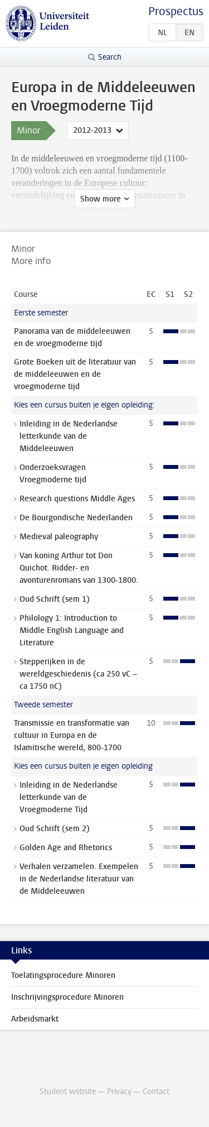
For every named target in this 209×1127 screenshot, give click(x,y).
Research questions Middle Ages (77, 498)
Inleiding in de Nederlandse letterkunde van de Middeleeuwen (69, 436)
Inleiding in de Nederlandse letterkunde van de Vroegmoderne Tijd (69, 797)
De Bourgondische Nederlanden (76, 517)
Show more (100, 199)
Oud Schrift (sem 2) (55, 828)
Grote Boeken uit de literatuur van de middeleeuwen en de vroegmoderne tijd (75, 374)
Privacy (119, 1091)
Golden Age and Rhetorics (66, 847)
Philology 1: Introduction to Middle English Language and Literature (72, 630)
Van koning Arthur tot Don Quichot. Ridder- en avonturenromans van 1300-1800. (79, 568)
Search (109, 57)
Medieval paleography (59, 536)
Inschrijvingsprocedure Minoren (67, 997)
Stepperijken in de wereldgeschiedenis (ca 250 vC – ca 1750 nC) (78, 674)
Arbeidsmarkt (35, 1019)
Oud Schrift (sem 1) (55, 599)
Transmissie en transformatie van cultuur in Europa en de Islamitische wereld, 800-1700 (71, 735)
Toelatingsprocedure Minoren (63, 975)
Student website (68, 1091)
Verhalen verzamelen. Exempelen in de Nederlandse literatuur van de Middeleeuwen (79, 878)
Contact (156, 1091)
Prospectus (175, 11)
